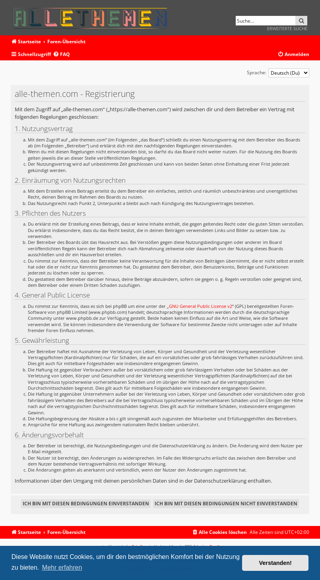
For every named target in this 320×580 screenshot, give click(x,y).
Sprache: (256, 72)
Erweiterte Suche (287, 28)
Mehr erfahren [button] (62, 567)
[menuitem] (61, 54)
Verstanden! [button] (275, 563)
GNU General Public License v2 (200, 306)
